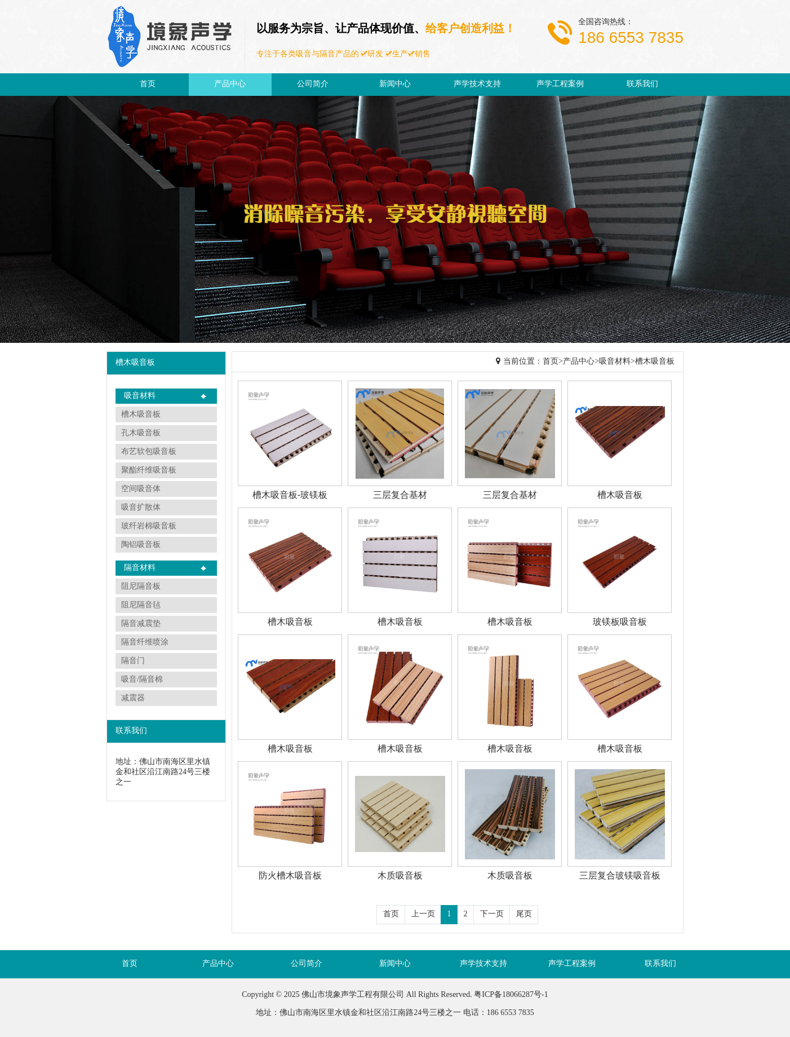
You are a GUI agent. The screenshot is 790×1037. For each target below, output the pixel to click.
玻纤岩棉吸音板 (148, 526)
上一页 (423, 914)
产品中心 (230, 84)
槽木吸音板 (141, 415)
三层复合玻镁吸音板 (619, 876)
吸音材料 (140, 396)
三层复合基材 (400, 495)
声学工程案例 (560, 84)
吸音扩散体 (141, 508)
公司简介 (313, 84)
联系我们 (642, 84)
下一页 (492, 914)
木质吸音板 (400, 876)
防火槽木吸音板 (290, 876)
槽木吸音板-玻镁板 (289, 495)
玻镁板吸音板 (620, 622)
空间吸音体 (141, 489)
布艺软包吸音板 (148, 452)
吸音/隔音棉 (142, 680)
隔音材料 (140, 568)
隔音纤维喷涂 (144, 642)
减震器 (133, 698)
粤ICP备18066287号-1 (511, 995)
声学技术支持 (477, 84)
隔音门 (133, 661)
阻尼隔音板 (141, 587)
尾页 (524, 914)
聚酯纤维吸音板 (148, 470)
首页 (148, 84)
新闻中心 (395, 84)
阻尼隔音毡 (141, 605)
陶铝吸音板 (141, 545)
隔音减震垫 (141, 624)
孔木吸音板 (141, 433)
